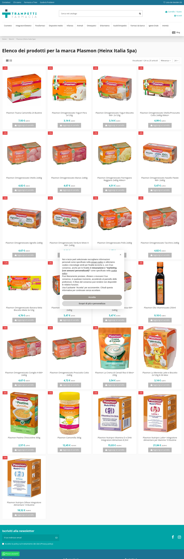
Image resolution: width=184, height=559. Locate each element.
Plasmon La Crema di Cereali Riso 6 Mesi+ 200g (114, 373)
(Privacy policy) (46, 543)
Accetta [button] (92, 297)
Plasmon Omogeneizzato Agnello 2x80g (24, 242)
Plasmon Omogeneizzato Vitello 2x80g (24, 177)
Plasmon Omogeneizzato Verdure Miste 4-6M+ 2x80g (69, 244)
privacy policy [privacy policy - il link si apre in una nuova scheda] (97, 262)
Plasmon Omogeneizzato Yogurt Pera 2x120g (69, 114)
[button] (120, 254)
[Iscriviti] (56, 537)
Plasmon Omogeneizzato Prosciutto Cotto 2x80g (69, 373)
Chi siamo (17, 2)
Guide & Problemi (47, 2)
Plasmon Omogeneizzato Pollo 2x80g (114, 242)
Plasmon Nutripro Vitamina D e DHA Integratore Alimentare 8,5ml (115, 438)
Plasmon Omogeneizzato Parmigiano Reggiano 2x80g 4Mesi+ (114, 179)
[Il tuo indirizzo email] (28, 537)
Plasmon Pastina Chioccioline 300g (24, 437)
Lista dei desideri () (172, 2)
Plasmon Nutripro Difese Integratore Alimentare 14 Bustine (24, 503)
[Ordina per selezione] (165, 61)
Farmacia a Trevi (31, 2)
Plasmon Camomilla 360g (69, 437)
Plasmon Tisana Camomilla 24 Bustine (24, 112)
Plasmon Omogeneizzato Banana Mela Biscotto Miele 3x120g (24, 308)
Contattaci (6, 2)
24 (176, 60)
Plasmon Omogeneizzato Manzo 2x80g (69, 177)
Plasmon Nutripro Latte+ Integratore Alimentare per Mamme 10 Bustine (160, 438)
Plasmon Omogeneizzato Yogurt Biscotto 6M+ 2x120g (115, 114)
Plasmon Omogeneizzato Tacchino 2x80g (160, 242)
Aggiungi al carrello (24, 125)
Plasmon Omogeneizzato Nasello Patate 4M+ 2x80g (160, 179)
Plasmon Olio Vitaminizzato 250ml (160, 307)
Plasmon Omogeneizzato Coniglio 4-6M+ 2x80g (24, 373)
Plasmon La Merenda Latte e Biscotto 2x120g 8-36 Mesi (159, 373)
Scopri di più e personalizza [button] (92, 303)
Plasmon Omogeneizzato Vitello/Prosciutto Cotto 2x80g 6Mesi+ (160, 114)
